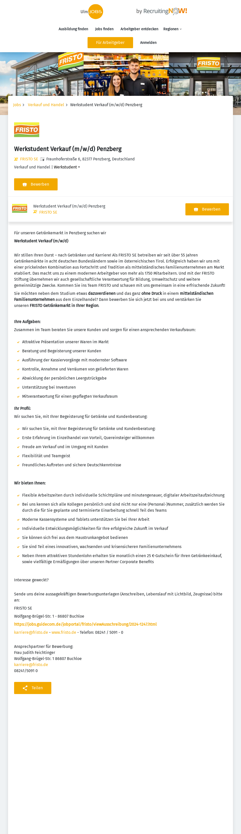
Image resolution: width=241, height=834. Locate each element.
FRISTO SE (29, 159)
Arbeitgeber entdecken (139, 29)
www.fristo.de (64, 607)
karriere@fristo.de (31, 607)
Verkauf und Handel (46, 104)
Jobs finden (104, 29)
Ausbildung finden (73, 29)
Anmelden (148, 43)
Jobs (17, 104)
